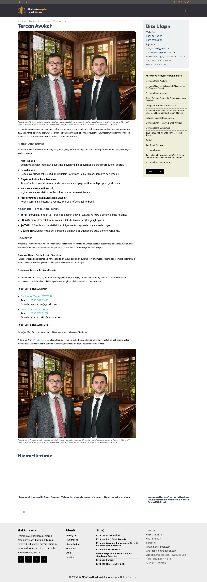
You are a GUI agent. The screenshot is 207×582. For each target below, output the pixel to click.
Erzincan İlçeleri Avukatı (40, 21)
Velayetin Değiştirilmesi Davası (160, 118)
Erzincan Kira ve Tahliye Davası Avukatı (164, 123)
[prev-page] (19, 512)
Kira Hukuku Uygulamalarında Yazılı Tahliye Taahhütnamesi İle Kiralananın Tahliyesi (165, 156)
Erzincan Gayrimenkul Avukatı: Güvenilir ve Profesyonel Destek (165, 87)
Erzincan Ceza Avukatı (156, 81)
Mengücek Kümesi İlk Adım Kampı (161, 105)
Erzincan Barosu (153, 150)
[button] (185, 10)
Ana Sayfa (22, 21)
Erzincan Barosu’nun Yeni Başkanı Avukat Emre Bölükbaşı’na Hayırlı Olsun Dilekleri (165, 111)
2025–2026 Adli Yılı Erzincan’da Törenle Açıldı (164, 134)
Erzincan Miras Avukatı (156, 93)
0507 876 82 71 (181, 2)
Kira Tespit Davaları (154, 145)
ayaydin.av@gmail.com (158, 48)
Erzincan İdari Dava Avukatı (158, 162)
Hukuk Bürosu (42, 340)
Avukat (149, 140)
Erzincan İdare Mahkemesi (158, 128)
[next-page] (24, 512)
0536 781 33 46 (39, 300)
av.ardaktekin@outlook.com (161, 52)
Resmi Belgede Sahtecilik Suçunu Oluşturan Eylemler (166, 99)
